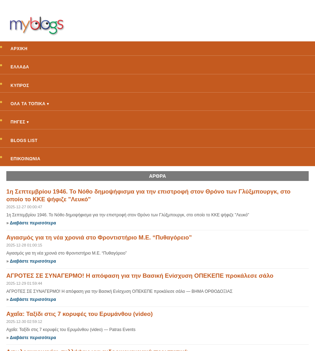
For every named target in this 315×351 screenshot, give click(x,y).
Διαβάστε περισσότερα (33, 223)
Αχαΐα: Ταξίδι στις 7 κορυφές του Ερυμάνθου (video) (79, 314)
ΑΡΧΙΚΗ (19, 48)
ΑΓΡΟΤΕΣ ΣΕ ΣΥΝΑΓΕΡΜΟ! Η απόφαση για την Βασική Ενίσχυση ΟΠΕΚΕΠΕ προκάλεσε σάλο (139, 275)
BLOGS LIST (24, 140)
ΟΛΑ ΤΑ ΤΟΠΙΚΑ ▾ (30, 103)
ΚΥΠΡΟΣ (20, 85)
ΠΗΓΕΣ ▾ (20, 122)
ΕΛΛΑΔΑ (20, 67)
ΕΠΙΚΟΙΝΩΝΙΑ (25, 158)
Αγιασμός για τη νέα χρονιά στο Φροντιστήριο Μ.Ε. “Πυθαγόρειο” (99, 237)
